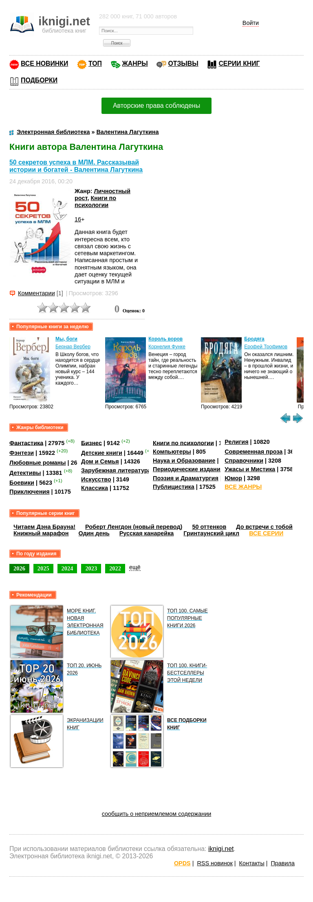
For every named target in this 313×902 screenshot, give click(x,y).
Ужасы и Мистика (250, 469)
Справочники (244, 460)
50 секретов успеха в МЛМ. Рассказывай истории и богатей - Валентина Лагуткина (76, 166)
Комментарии (36, 293)
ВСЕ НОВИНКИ (44, 63)
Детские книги (101, 453)
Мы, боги (66, 339)
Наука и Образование (184, 460)
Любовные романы (37, 462)
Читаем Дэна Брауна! (44, 526)
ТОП (95, 63)
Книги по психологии (95, 201)
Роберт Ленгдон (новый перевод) (133, 526)
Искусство (96, 479)
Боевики (21, 482)
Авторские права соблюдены (156, 105)
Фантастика (26, 442)
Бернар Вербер (72, 347)
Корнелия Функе (166, 347)
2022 (115, 568)
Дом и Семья (100, 461)
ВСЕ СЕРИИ (266, 533)
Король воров (165, 339)
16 (78, 219)
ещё (135, 567)
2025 (43, 568)
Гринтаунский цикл (211, 533)
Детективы (25, 473)
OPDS (182, 863)
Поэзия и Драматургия (185, 478)
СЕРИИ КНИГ (239, 63)
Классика (94, 488)
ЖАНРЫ (135, 63)
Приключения (29, 491)
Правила (283, 863)
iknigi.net (221, 848)
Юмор (233, 478)
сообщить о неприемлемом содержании (157, 814)
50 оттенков (209, 526)
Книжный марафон (41, 533)
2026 (19, 568)
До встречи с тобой (264, 526)
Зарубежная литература (116, 470)
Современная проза (253, 451)
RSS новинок (214, 863)
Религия (236, 442)
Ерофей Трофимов (265, 347)
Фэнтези (21, 453)
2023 (91, 568)
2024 (67, 568)
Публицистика (173, 486)
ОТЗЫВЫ (183, 63)
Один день (94, 533)
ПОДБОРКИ (39, 80)
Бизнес (91, 442)
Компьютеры (172, 451)
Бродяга (254, 339)
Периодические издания (188, 469)
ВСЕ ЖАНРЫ (243, 486)
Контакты (252, 863)
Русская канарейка (146, 533)
